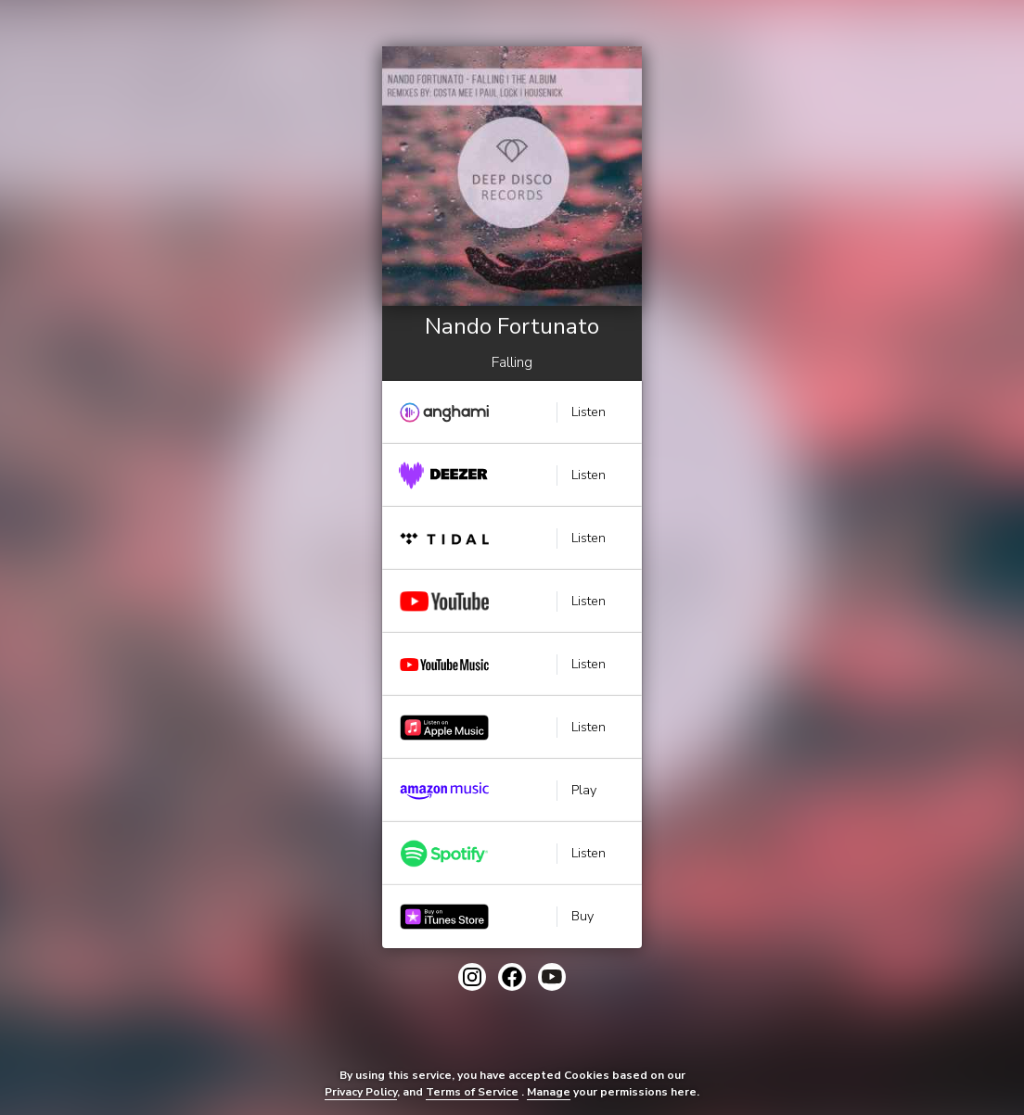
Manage (548, 1091)
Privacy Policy (361, 1091)
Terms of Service (472, 1091)
